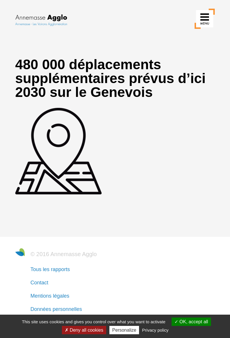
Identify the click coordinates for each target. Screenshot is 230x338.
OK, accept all (191, 321)
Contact (39, 283)
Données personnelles (56, 309)
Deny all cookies (84, 330)
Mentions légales (50, 296)
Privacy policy (155, 330)
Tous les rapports (50, 269)
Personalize (124, 330)
